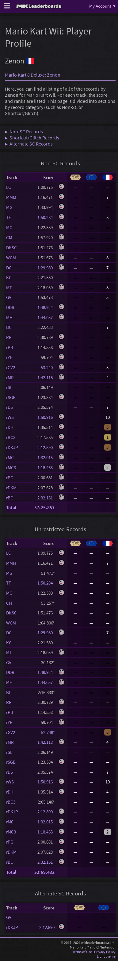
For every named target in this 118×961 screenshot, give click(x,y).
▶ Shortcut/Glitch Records (32, 138)
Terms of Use (82, 951)
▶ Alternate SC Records (29, 144)
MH (9, 317)
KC (9, 277)
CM (9, 237)
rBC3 (10, 437)
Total (11, 507)
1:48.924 (46, 307)
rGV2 (10, 367)
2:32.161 (46, 498)
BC (9, 327)
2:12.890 (46, 447)
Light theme (106, 956)
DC (9, 268)
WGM (11, 258)
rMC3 (11, 467)
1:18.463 (46, 467)
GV (8, 297)
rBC (9, 498)
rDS (9, 407)
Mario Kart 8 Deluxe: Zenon (32, 75)
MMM (11, 197)
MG (9, 207)
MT (9, 287)
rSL (9, 387)
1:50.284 (46, 217)
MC (9, 227)
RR (9, 337)
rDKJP (12, 447)
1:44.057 (46, 317)
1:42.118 (46, 377)
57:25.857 (44, 507)
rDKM (11, 488)
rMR (10, 377)
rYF (9, 357)
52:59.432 (44, 872)
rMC (10, 457)
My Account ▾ (102, 6)
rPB (9, 347)
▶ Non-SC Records (24, 131)
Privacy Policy (105, 951)
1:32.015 (46, 457)
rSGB (11, 397)
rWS (10, 417)
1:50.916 (46, 417)
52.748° (46, 732)
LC (8, 187)
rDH (9, 427)
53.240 (46, 367)
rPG (9, 477)
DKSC (11, 247)
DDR (10, 307)
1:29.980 (46, 268)
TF (8, 217)
